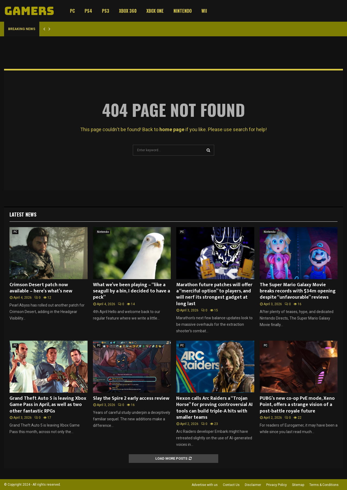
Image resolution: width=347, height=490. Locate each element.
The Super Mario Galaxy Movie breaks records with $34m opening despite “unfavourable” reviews (298, 291)
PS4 (88, 11)
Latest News (22, 214)
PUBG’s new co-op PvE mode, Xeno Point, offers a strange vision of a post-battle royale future (297, 404)
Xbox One (155, 11)
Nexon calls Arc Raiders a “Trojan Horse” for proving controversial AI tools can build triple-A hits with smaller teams (214, 407)
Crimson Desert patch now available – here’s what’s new (40, 288)
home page (171, 129)
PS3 (105, 11)
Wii (204, 11)
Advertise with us (205, 485)
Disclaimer (253, 485)
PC (72, 11)
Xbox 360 (128, 11)
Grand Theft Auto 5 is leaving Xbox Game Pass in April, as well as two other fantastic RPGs (47, 404)
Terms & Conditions (324, 485)
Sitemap (298, 485)
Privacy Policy (276, 485)
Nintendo (183, 11)
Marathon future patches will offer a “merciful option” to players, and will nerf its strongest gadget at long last (214, 294)
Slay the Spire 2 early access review (131, 398)
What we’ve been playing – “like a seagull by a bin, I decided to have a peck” (131, 291)
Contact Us (231, 485)
